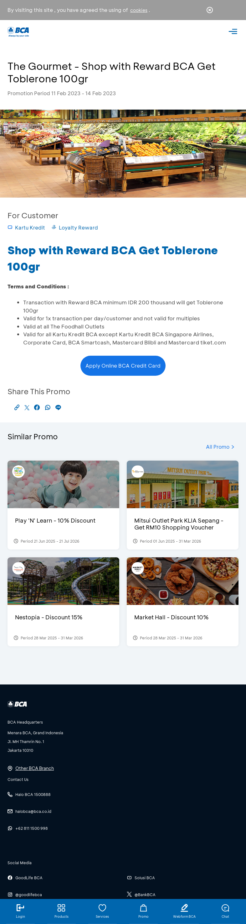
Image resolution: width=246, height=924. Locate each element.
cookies (138, 10)
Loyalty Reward (74, 227)
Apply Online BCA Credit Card (123, 365)
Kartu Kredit (26, 227)
